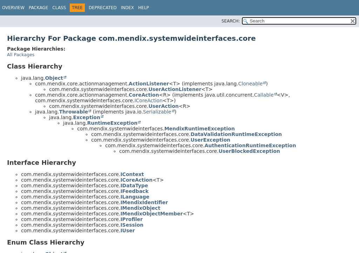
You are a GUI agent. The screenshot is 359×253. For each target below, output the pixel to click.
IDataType (134, 185)
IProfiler (131, 219)
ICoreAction (148, 100)
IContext (132, 174)
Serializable (157, 112)
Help (143, 7)
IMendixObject (140, 208)
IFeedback (134, 191)
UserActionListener (174, 89)
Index (127, 7)
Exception (86, 117)
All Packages (20, 54)
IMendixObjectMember (151, 213)
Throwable (73, 112)
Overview (13, 7)
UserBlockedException (249, 151)
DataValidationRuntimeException (236, 134)
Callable (263, 95)
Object (54, 78)
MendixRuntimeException (199, 128)
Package (38, 7)
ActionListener (149, 83)
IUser (127, 230)
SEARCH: (231, 21)
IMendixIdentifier (144, 202)
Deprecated (103, 7)
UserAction (163, 106)
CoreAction (144, 95)
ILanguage (134, 197)
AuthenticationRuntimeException (250, 145)
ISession (131, 225)
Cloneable (250, 83)
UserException (210, 140)
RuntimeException (112, 123)
